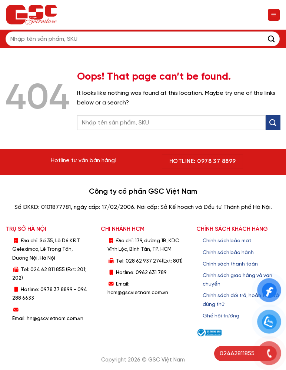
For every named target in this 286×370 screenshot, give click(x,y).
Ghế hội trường (221, 316)
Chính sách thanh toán (230, 264)
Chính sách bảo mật (227, 240)
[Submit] (271, 38)
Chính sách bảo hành (228, 252)
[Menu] (274, 15)
